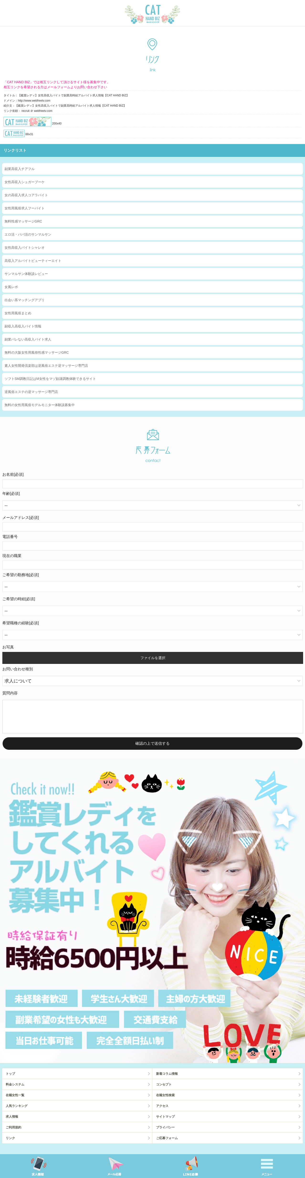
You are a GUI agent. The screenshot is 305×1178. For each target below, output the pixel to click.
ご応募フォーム (167, 1144)
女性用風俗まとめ (18, 313)
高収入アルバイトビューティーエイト (33, 261)
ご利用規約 (13, 1133)
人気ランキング (16, 1111)
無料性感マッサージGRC (23, 221)
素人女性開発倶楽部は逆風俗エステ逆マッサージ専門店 (46, 365)
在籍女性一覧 (15, 1101)
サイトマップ (165, 1122)
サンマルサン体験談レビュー (26, 274)
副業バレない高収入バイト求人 (28, 339)
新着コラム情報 (167, 1079)
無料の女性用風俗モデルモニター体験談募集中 (40, 405)
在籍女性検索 (165, 1101)
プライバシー (165, 1133)
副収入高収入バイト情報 (23, 326)
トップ (10, 1079)
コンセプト (164, 1090)
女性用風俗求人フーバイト (25, 208)
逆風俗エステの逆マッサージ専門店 (31, 392)
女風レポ (11, 287)
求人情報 (12, 1122)
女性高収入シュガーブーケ (25, 182)
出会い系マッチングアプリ (25, 300)
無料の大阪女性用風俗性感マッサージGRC (37, 352)
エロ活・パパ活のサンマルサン (28, 234)
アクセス (162, 1111)
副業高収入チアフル (20, 169)
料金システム (15, 1090)
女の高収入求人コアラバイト (26, 195)
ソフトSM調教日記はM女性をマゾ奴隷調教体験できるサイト (50, 379)
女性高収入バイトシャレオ (25, 247)
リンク (10, 1144)
